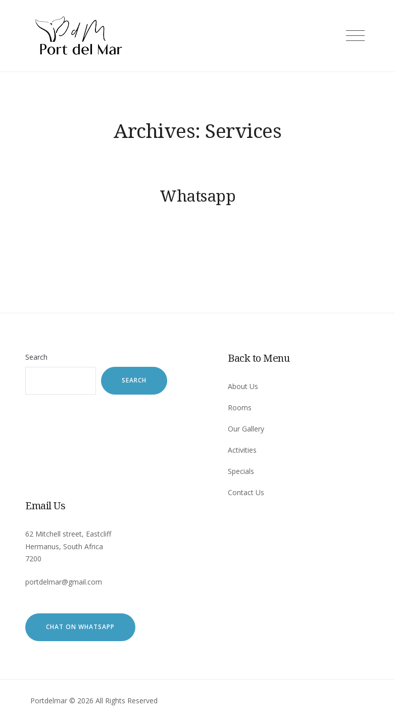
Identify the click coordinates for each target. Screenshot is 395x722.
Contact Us (246, 492)
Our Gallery (246, 429)
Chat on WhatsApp (80, 626)
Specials (241, 471)
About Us (243, 386)
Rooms (240, 407)
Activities (242, 450)
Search (36, 357)
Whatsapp (197, 195)
